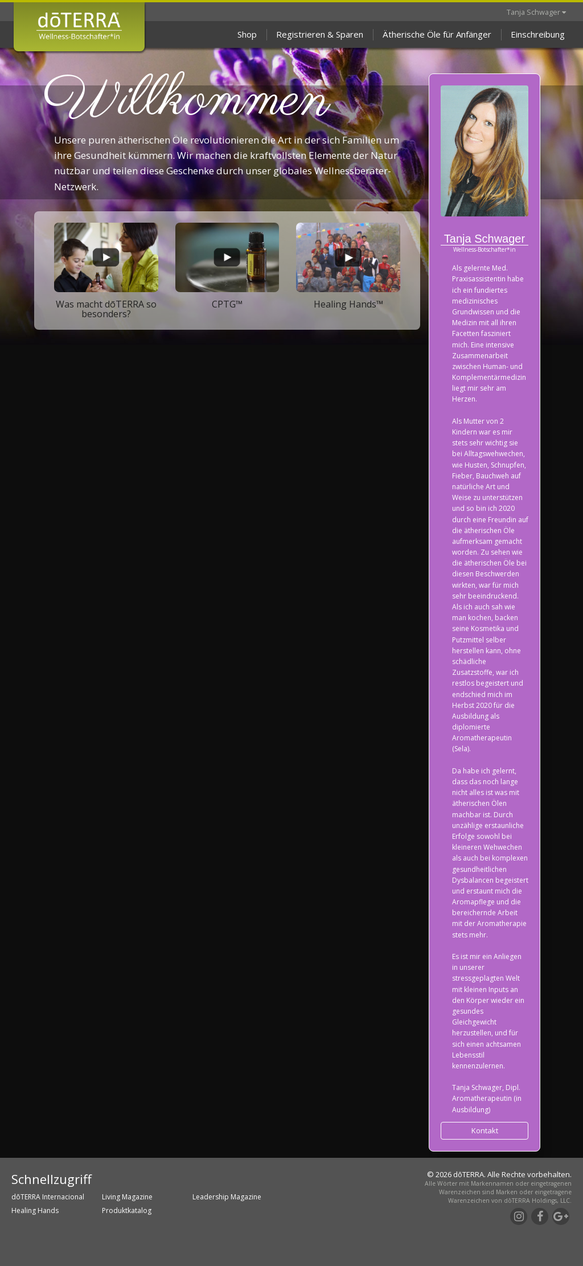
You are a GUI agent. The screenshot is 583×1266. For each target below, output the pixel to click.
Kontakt (484, 1130)
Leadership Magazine (226, 1197)
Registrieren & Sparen (319, 34)
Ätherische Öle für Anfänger (437, 34)
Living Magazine (127, 1197)
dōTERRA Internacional (47, 1197)
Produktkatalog (126, 1210)
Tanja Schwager (536, 12)
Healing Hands (35, 1210)
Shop (247, 34)
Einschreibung (538, 34)
